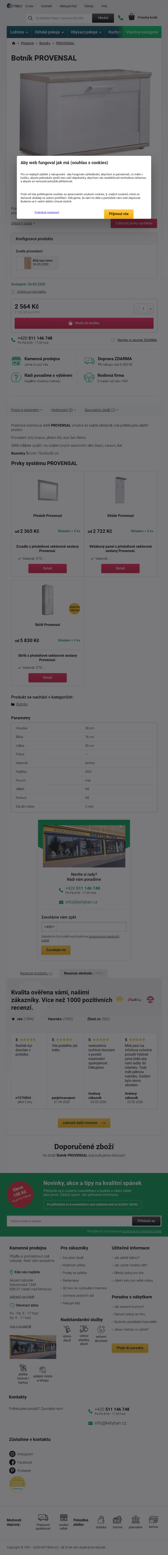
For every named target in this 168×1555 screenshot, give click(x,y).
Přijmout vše (119, 214)
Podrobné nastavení (47, 212)
